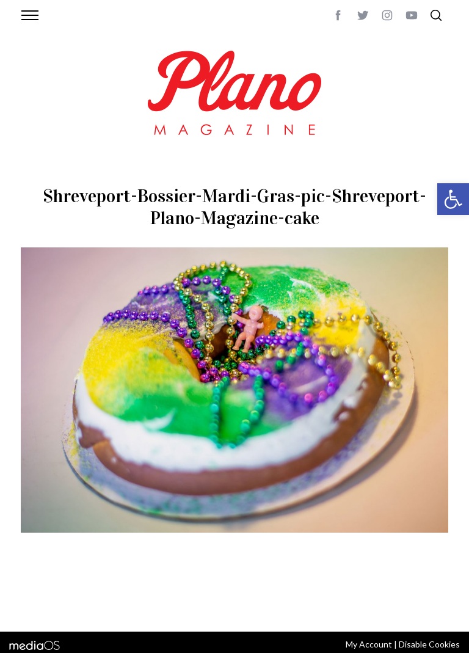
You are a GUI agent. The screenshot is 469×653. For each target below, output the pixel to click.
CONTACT (70, 591)
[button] (453, 199)
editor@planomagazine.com (79, 606)
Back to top (425, 591)
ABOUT (34, 591)
